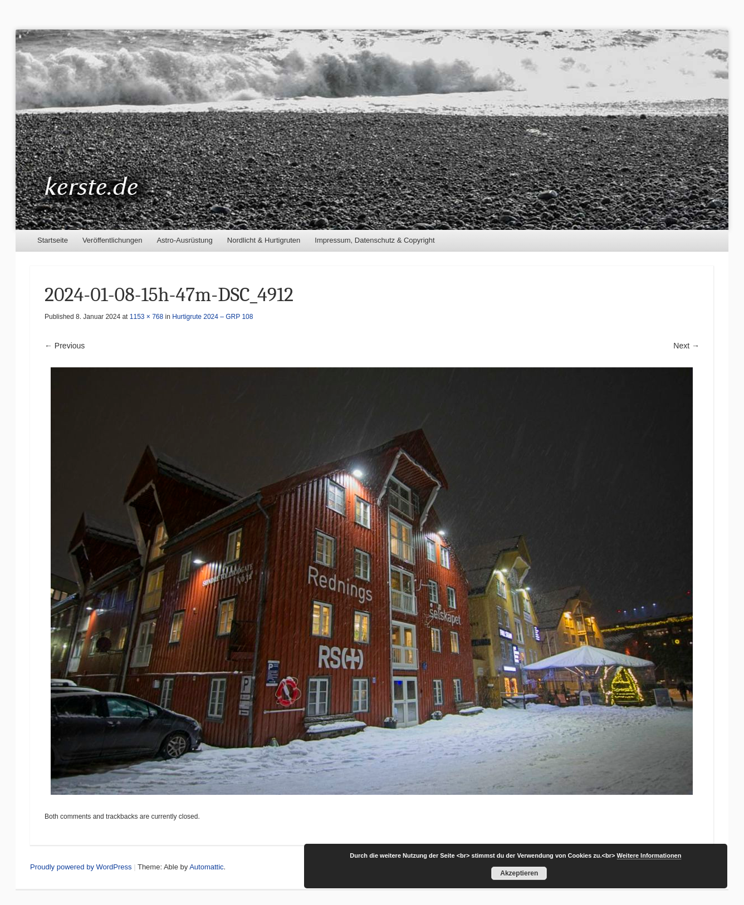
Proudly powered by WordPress (81, 867)
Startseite (52, 240)
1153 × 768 (146, 317)
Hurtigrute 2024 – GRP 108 (212, 317)
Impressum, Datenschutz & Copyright (374, 240)
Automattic (206, 867)
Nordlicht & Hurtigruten (264, 240)
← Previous (65, 345)
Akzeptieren (519, 873)
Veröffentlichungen (112, 240)
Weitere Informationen (649, 855)
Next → (686, 345)
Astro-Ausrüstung (184, 240)
